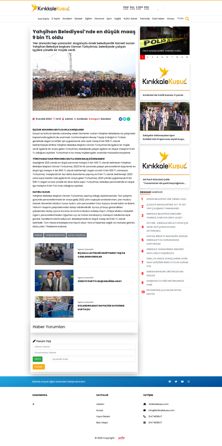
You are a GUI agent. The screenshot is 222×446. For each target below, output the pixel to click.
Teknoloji (145, 18)
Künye (99, 410)
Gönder (39, 366)
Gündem (67, 18)
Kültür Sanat (130, 18)
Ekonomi (99, 18)
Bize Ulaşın (102, 422)
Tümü (180, 18)
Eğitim (88, 18)
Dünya (170, 18)
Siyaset (79, 18)
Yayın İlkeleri (103, 416)
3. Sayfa (55, 18)
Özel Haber (158, 18)
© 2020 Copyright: (111, 438)
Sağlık (117, 18)
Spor (109, 18)
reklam (100, 404)
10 (187, 57)
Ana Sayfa (43, 18)
